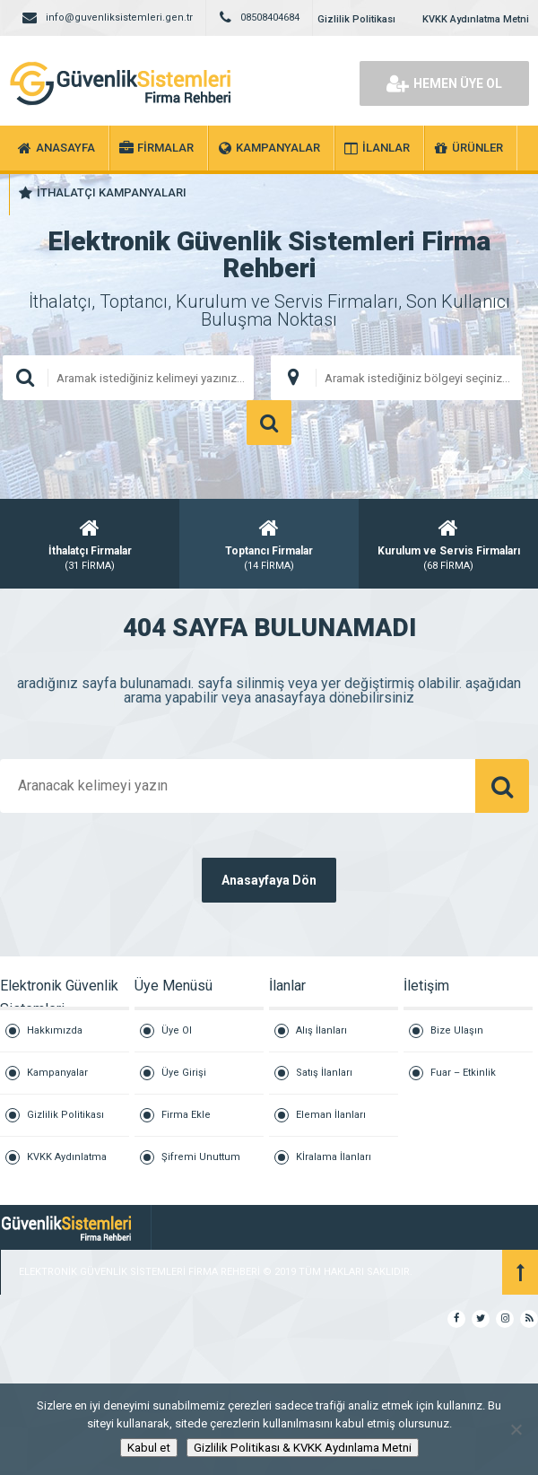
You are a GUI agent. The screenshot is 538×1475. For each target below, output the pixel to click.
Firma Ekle (186, 1115)
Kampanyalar (57, 1072)
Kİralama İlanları (333, 1157)
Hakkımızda (54, 1030)
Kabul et (148, 1447)
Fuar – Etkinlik (463, 1072)
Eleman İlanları (331, 1115)
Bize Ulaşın (456, 1030)
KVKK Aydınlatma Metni (475, 19)
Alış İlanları (321, 1030)
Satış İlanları (324, 1072)
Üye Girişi (183, 1072)
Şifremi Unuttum (200, 1157)
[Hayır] (516, 1429)
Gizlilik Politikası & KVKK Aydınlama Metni (303, 1447)
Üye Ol (176, 1030)
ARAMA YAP (269, 422)
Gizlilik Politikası (356, 19)
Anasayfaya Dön (269, 880)
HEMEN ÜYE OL (444, 83)
